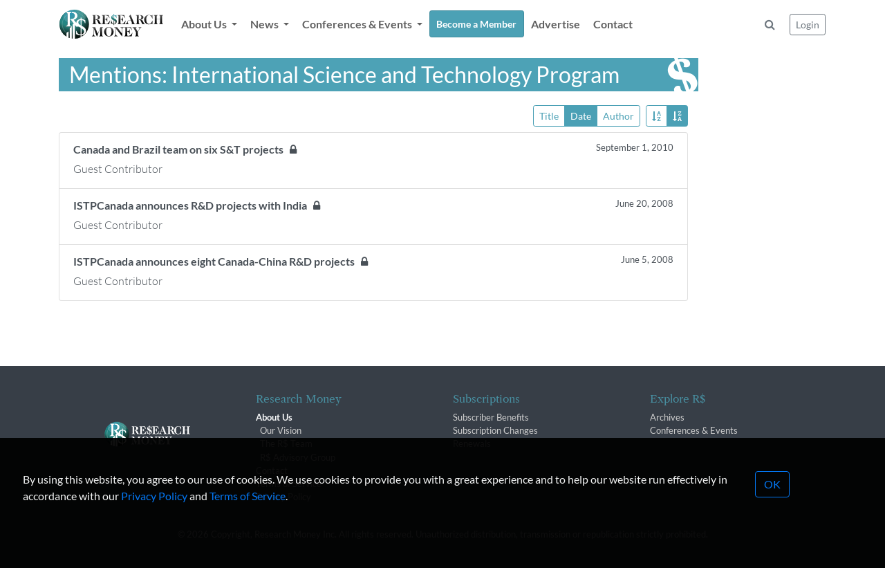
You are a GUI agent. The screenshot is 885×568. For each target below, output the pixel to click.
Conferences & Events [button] (358, 23)
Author (618, 115)
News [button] (265, 23)
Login (807, 24)
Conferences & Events (694, 430)
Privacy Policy (154, 525)
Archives (667, 417)
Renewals (472, 443)
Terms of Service (247, 525)
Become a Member (476, 24)
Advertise (555, 23)
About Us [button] (205, 23)
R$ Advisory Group (297, 457)
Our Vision (280, 430)
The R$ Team (286, 443)
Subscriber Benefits (491, 417)
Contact (613, 23)
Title (549, 115)
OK (772, 513)
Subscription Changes (495, 430)
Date (580, 115)
